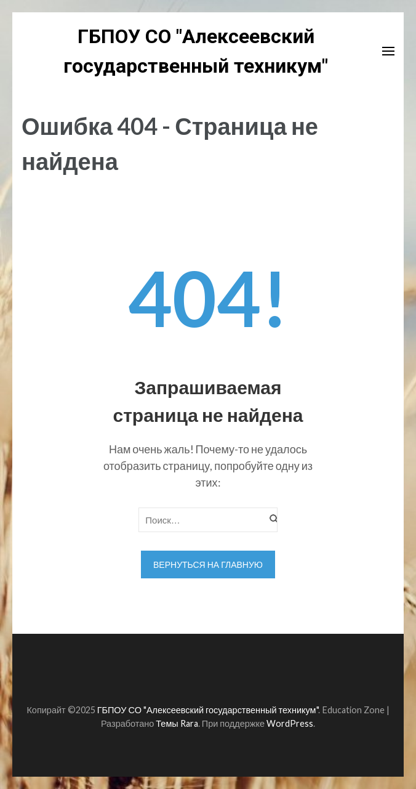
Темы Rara (177, 723)
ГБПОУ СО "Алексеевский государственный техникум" (207, 710)
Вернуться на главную (208, 564)
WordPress (289, 723)
